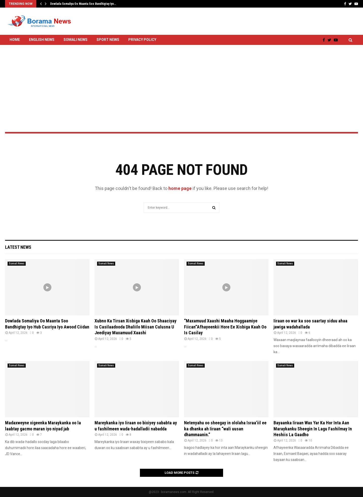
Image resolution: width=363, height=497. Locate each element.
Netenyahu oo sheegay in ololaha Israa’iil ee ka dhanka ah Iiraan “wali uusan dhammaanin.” (225, 428)
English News (41, 40)
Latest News (18, 247)
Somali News (75, 40)
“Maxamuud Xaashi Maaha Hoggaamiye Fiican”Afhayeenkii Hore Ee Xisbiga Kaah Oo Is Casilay (225, 326)
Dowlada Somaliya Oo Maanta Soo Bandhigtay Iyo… (83, 4)
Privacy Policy (142, 40)
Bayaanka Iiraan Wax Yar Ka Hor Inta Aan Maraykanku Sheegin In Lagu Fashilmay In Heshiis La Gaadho (313, 428)
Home (15, 40)
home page (180, 188)
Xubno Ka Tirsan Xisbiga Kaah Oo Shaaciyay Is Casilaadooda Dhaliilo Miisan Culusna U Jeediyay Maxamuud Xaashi (135, 326)
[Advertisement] (181, 75)
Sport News (108, 40)
